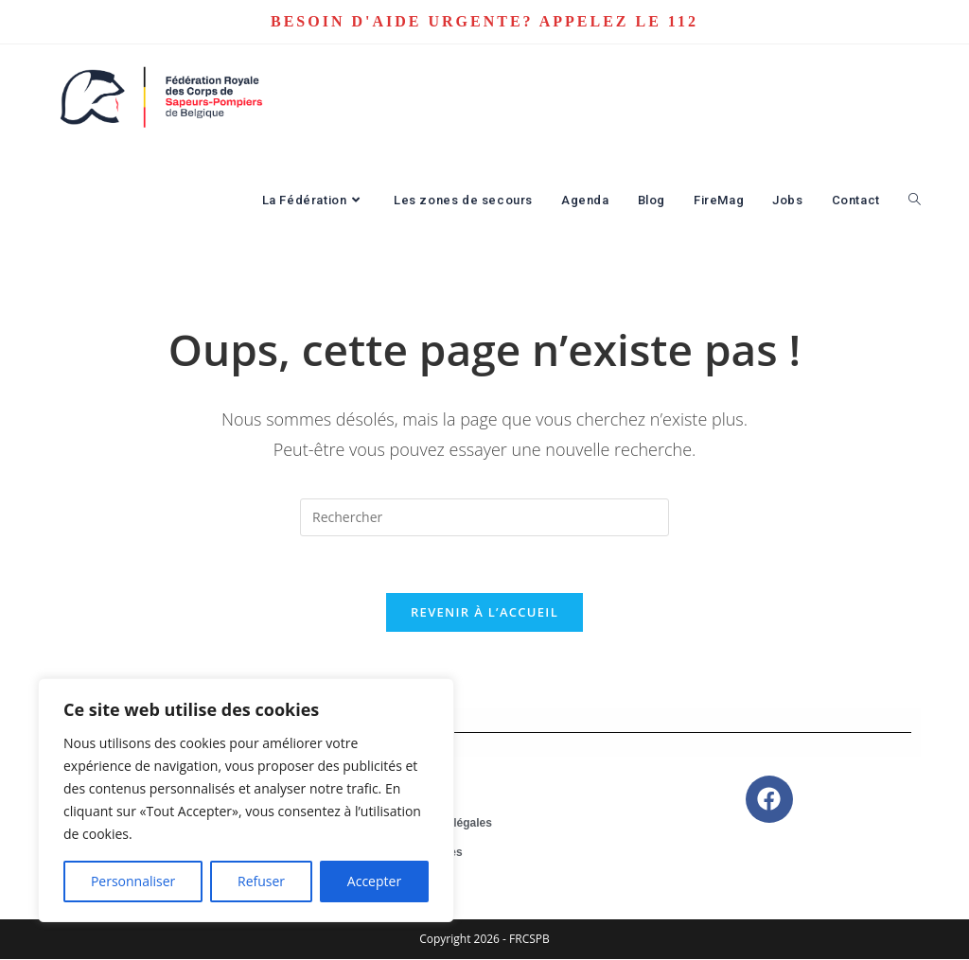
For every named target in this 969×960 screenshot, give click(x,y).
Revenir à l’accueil (484, 612)
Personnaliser (133, 881)
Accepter (374, 881)
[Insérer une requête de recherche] (484, 517)
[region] (246, 800)
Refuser (261, 881)
